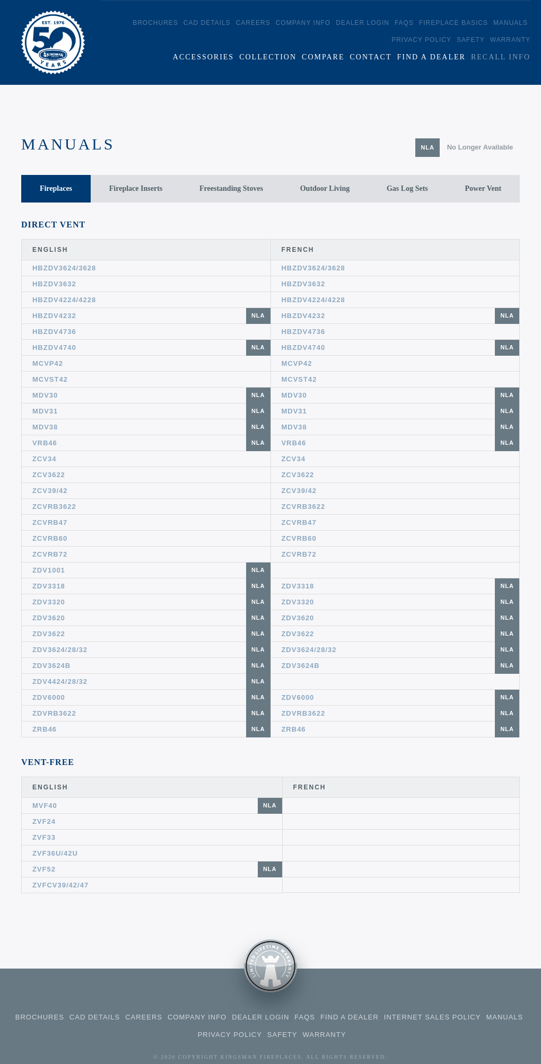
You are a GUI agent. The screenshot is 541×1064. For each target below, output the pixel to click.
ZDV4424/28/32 (151, 681)
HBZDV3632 (54, 284)
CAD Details (207, 23)
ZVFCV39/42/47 (60, 885)
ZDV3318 (151, 586)
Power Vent (483, 188)
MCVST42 (50, 379)
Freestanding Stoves (231, 188)
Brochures (155, 23)
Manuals (510, 23)
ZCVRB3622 (54, 507)
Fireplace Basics (453, 23)
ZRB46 (151, 729)
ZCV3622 (48, 475)
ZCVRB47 (49, 522)
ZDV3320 (151, 602)
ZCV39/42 (50, 491)
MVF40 (157, 805)
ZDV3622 (151, 633)
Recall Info (500, 57)
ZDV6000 (151, 697)
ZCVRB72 (49, 554)
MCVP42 (47, 363)
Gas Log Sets (407, 188)
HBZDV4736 (54, 332)
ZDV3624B (151, 665)
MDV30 (151, 395)
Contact (370, 57)
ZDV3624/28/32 (151, 649)
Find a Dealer (431, 57)
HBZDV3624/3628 (64, 268)
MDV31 (151, 411)
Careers (253, 23)
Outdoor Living (325, 188)
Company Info (303, 23)
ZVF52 (157, 869)
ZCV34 (44, 459)
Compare (323, 57)
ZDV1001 (151, 570)
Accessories (203, 57)
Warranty (510, 39)
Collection (267, 57)
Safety (471, 39)
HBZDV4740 (151, 347)
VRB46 (151, 443)
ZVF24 (44, 821)
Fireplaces (56, 188)
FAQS (404, 23)
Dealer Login (362, 23)
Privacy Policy (421, 39)
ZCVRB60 (49, 538)
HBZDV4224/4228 (64, 300)
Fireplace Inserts (135, 188)
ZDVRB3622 (151, 713)
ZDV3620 (151, 618)
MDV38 (151, 427)
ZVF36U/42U (55, 853)
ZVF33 (44, 837)
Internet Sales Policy (432, 1017)
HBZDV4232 (151, 315)
